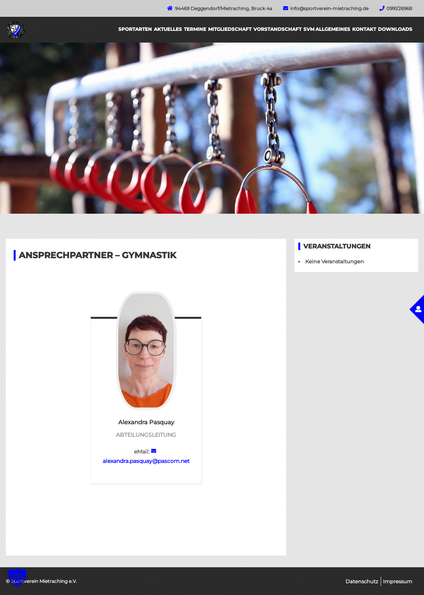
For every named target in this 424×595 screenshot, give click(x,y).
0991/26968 (399, 8)
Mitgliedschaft (229, 29)
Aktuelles (168, 29)
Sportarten (135, 29)
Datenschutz (362, 581)
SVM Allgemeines (326, 29)
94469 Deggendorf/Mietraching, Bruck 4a (223, 8)
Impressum (397, 581)
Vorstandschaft (277, 29)
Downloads (395, 29)
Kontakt (364, 29)
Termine (195, 29)
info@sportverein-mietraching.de (329, 8)
